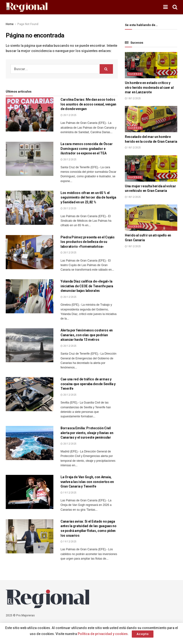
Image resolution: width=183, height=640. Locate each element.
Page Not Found (27, 24)
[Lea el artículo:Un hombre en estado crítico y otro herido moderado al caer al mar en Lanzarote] (151, 65)
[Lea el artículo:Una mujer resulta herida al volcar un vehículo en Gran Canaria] (151, 168)
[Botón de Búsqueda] (175, 7)
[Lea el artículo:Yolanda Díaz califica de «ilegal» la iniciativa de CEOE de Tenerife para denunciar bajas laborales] (29, 296)
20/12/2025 (68, 115)
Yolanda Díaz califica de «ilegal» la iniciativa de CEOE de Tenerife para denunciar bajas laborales (87, 286)
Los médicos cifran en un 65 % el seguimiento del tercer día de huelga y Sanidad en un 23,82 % (88, 197)
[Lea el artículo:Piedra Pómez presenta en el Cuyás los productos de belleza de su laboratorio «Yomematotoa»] (29, 252)
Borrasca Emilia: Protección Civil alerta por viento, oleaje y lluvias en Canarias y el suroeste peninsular (87, 432)
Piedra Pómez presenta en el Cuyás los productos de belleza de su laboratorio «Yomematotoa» (88, 241)
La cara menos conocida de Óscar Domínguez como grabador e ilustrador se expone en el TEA (86, 148)
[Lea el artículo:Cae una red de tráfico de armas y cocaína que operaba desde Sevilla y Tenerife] (29, 394)
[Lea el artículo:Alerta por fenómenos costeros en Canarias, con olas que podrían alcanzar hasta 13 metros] (29, 345)
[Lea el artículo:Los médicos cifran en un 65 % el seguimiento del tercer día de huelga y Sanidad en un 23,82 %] (29, 208)
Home (10, 24)
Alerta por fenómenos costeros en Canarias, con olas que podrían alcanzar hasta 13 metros (87, 334)
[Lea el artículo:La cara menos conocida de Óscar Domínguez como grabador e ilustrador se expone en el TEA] (29, 159)
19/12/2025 (68, 492)
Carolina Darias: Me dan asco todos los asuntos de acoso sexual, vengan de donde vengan (88, 104)
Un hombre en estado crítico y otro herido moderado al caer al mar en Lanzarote (149, 87)
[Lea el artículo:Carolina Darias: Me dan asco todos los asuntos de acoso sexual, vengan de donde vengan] (29, 114)
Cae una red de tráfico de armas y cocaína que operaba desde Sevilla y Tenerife (88, 383)
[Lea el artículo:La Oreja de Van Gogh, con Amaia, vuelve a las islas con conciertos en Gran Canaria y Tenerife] (29, 492)
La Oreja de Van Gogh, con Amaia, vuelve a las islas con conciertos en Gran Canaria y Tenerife (87, 481)
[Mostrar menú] (165, 7)
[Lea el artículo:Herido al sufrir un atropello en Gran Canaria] (151, 218)
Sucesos (135, 74)
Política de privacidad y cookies (103, 634)
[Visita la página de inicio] (26, 7)
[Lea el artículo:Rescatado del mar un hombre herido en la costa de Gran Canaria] (151, 119)
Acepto (143, 634)
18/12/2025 (133, 98)
